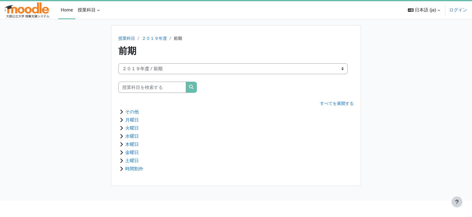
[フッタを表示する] (457, 202)
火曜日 (132, 128)
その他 (132, 112)
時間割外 (134, 169)
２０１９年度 (156, 38)
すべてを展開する (336, 104)
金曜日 (132, 153)
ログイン (458, 10)
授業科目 (127, 38)
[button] (424, 10)
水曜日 (132, 136)
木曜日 (132, 144)
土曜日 (132, 161)
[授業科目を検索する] (152, 87)
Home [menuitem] (67, 10)
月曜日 (132, 120)
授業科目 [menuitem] (87, 10)
